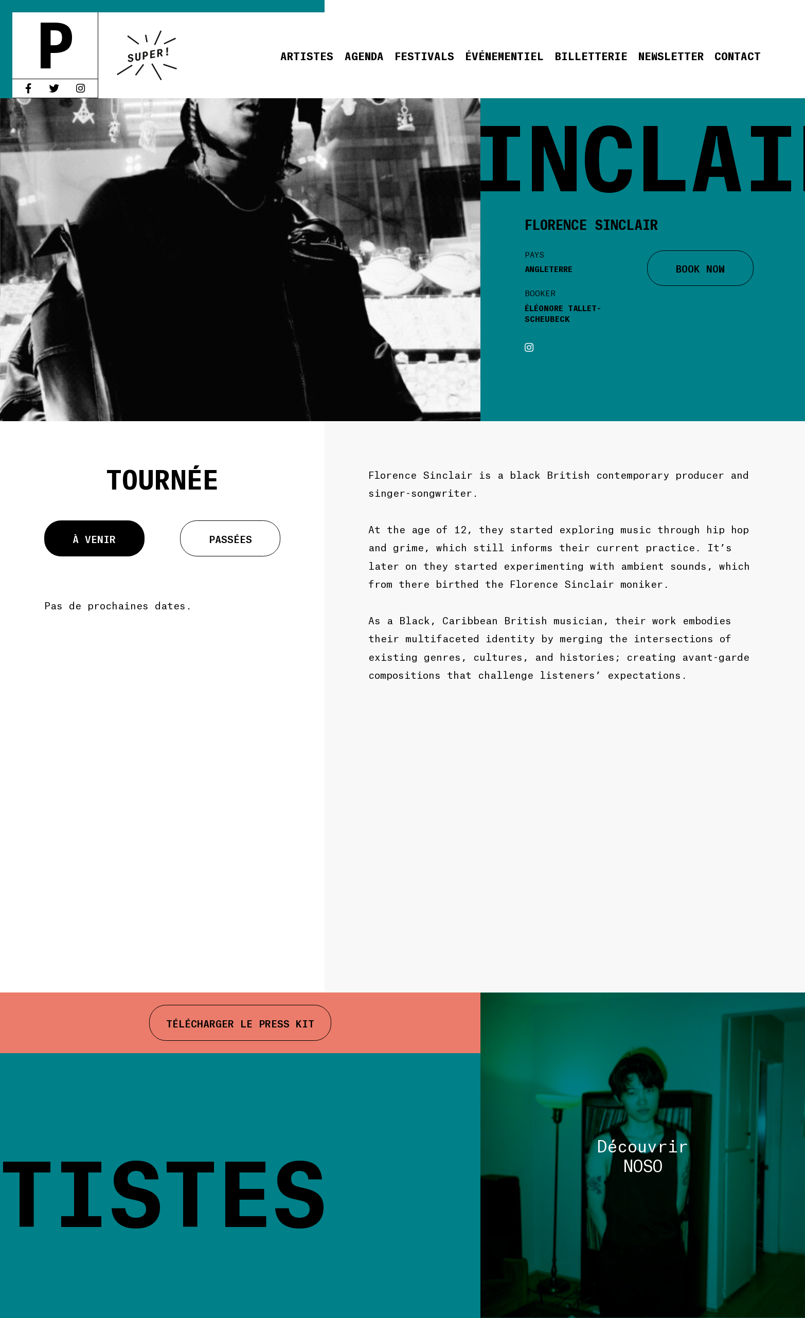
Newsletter (671, 55)
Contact (737, 55)
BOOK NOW (700, 268)
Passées (230, 538)
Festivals (424, 55)
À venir (94, 538)
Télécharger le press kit (240, 1023)
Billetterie (591, 55)
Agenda (364, 55)
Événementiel (504, 55)
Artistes (306, 55)
